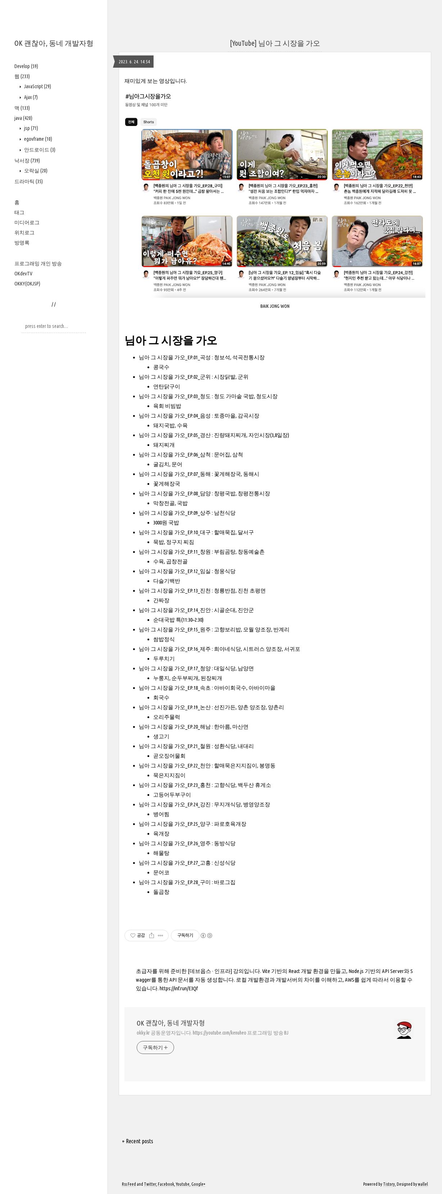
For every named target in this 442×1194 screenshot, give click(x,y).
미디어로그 (27, 222)
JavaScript (37, 86)
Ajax (30, 97)
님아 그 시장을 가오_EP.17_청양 (175, 668)
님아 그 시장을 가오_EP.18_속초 (175, 688)
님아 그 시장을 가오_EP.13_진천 (175, 590)
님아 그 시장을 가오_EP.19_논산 (175, 707)
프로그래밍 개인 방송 (38, 263)
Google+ (198, 1184)
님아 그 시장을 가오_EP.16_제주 (175, 649)
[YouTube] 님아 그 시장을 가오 (275, 43)
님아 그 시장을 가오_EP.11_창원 (175, 552)
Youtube (183, 1184)
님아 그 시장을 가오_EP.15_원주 (175, 629)
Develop (26, 66)
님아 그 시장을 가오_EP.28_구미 (175, 882)
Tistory (389, 1184)
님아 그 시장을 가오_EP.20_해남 (175, 727)
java (23, 118)
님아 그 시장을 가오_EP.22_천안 (175, 765)
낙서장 (27, 160)
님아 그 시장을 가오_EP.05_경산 (175, 435)
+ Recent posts (137, 1141)
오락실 (35, 171)
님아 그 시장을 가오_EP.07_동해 (175, 474)
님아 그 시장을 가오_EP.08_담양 (175, 493)
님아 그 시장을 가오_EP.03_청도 (175, 396)
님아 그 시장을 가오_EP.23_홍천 (175, 785)
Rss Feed (129, 1184)
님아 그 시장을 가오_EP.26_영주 (175, 843)
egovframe (37, 139)
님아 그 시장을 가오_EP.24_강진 (175, 804)
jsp (30, 128)
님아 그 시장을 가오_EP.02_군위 (175, 377)
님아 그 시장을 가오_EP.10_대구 (175, 532)
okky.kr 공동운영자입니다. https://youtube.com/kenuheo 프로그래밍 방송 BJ (212, 1033)
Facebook (166, 1184)
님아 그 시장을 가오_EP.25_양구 (175, 824)
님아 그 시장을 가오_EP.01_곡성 (175, 357)
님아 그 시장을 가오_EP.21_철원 (175, 746)
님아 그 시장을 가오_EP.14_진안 (175, 610)
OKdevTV (23, 273)
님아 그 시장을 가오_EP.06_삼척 (175, 454)
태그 (19, 212)
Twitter (150, 1184)
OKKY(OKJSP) (27, 284)
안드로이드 (39, 150)
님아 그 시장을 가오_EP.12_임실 (175, 571)
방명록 (21, 242)
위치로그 (24, 232)
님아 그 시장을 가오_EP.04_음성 (175, 416)
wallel (423, 1184)
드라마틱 (28, 181)
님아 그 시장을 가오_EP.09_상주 (175, 513)
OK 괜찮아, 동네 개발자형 (54, 43)
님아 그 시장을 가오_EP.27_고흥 (175, 863)
